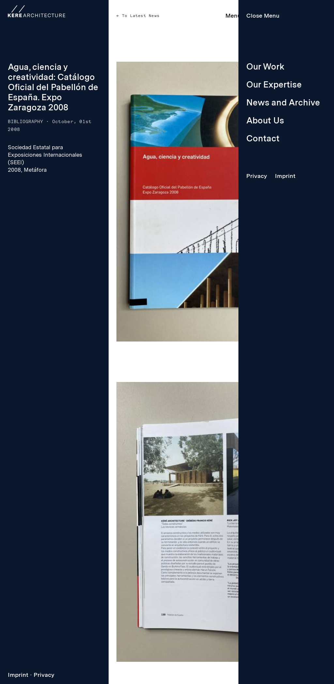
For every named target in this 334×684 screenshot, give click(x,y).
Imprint (18, 674)
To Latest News (139, 15)
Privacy (44, 674)
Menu (233, 15)
